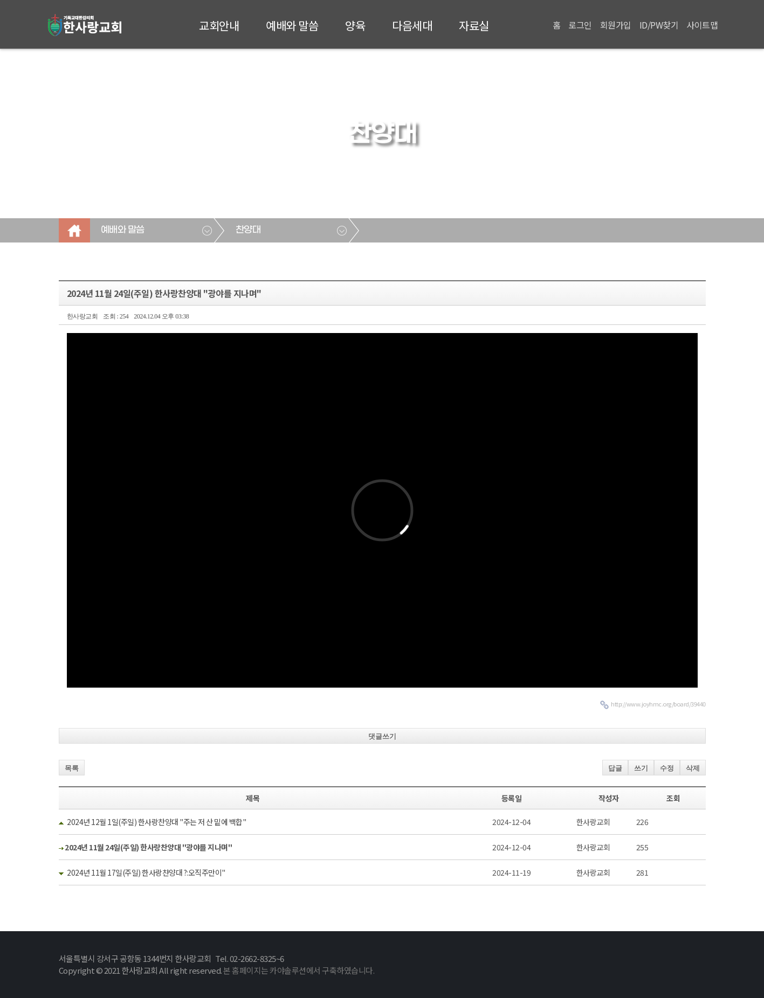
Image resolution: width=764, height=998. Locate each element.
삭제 (693, 768)
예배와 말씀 (292, 25)
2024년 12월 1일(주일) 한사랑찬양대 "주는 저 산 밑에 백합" (156, 821)
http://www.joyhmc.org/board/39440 (658, 703)
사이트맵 (702, 25)
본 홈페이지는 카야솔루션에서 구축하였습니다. (298, 970)
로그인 (580, 25)
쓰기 (641, 768)
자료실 (474, 25)
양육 (355, 25)
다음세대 (412, 25)
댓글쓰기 (382, 736)
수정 (667, 768)
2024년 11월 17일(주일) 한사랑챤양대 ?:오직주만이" (146, 872)
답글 (615, 768)
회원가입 (615, 25)
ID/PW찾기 (659, 25)
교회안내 (219, 25)
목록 (72, 768)
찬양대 (248, 230)
